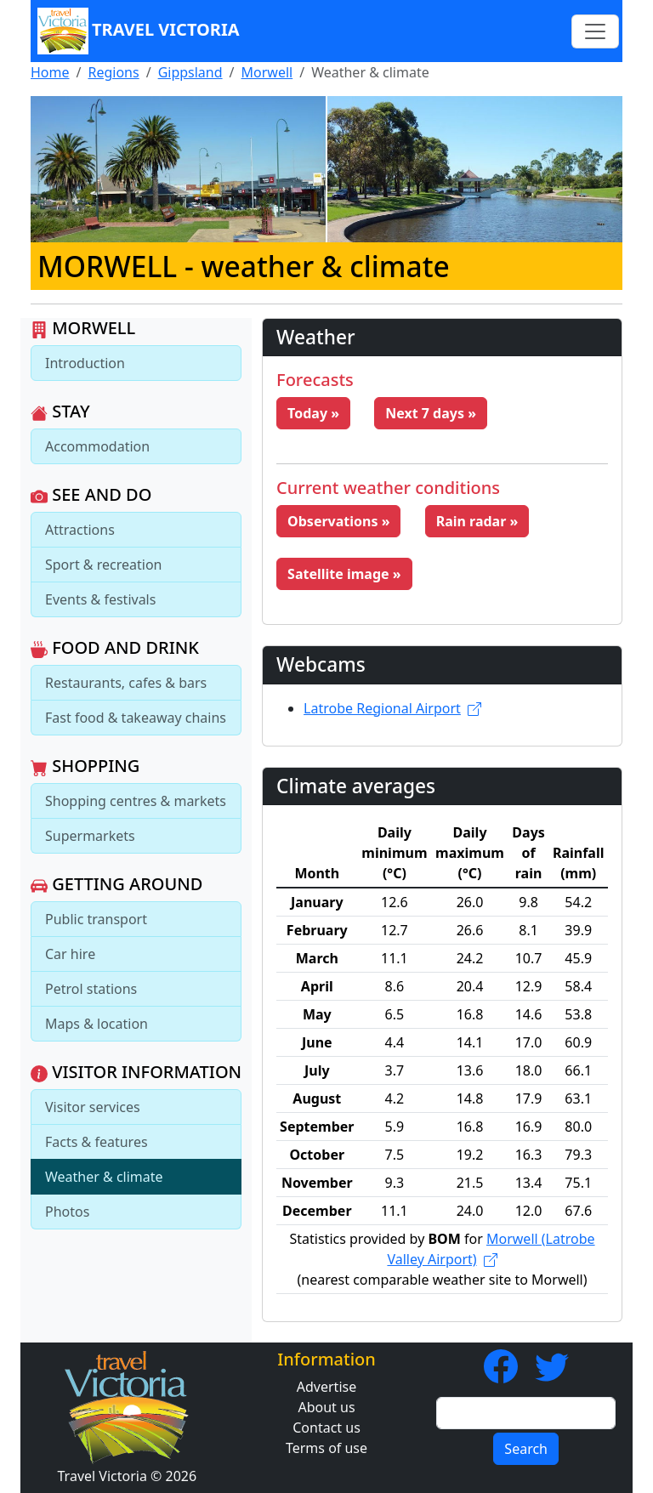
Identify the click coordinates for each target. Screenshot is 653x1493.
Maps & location (96, 1023)
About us (326, 1407)
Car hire (70, 954)
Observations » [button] (338, 521)
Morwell (267, 72)
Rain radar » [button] (477, 521)
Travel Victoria (138, 31)
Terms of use (326, 1448)
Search (526, 1448)
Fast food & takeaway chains (135, 717)
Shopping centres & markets (135, 801)
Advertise (326, 1386)
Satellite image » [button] (344, 574)
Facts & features (96, 1142)
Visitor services (92, 1107)
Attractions (80, 529)
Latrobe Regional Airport (392, 708)
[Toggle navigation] (595, 31)
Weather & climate (104, 1176)
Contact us (326, 1427)
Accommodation (97, 446)
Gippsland (190, 72)
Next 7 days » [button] (430, 413)
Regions (113, 72)
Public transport (96, 919)
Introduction (85, 363)
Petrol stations (91, 988)
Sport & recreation (103, 564)
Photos (67, 1211)
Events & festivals (100, 599)
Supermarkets (90, 835)
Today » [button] (313, 413)
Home (50, 72)
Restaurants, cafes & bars (126, 682)
